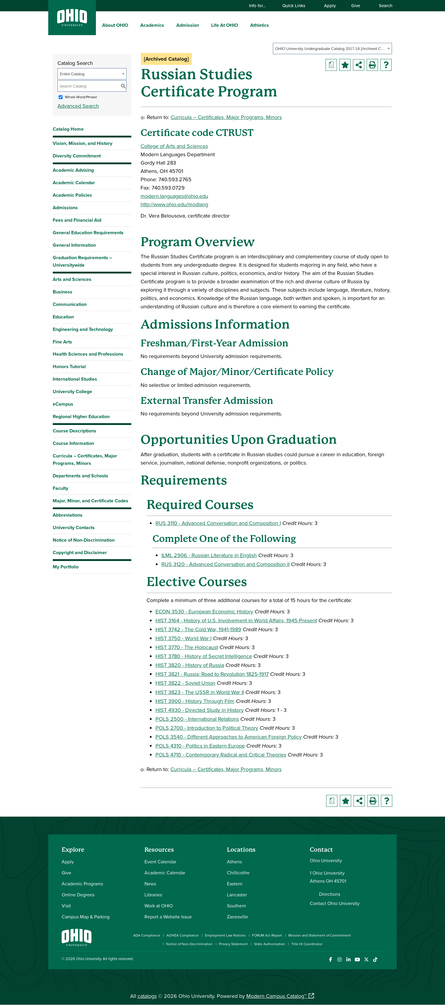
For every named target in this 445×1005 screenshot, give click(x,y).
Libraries (153, 894)
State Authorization (269, 943)
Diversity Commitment (77, 155)
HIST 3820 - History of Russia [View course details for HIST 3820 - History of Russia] (189, 665)
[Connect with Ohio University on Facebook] (330, 959)
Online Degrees (78, 894)
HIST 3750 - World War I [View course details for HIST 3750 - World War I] (183, 638)
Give (355, 5)
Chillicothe (238, 872)
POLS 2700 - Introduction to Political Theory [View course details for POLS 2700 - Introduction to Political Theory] (206, 728)
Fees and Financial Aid (77, 220)
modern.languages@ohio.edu (174, 196)
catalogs (147, 996)
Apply (330, 5)
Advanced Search (78, 106)
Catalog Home (68, 129)
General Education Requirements (88, 232)
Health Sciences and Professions (88, 354)
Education (63, 316)
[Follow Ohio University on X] (366, 959)
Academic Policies (72, 195)
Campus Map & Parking (86, 916)
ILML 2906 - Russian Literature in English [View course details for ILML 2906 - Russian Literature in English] (209, 555)
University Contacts (74, 527)
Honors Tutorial (69, 366)
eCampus (63, 404)
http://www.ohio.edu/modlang (174, 204)
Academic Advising (73, 170)
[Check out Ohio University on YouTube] (357, 959)
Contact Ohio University (335, 903)
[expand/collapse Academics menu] (168, 25)
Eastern (234, 883)
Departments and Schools (80, 475)
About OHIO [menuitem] (115, 25)
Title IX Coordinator (307, 943)
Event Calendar (160, 861)
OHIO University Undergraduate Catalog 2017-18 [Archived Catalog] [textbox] (330, 48)
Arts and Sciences (72, 279)
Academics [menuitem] (152, 25)
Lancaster (237, 894)
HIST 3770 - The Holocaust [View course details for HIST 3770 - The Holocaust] (186, 647)
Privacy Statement (233, 943)
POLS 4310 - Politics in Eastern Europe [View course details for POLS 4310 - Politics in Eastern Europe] (200, 745)
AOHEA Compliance (183, 935)
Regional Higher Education (81, 416)
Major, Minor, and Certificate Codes (90, 500)
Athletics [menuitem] (259, 25)
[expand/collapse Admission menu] (203, 25)
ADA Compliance (146, 935)
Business (62, 291)
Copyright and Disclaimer (80, 552)
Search (382, 5)
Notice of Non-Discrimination (84, 540)
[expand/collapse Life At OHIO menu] (242, 25)
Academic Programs (82, 883)
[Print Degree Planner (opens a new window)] (331, 65)
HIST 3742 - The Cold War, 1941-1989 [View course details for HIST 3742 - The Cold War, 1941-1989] (198, 629)
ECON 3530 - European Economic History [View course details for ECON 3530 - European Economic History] (204, 611)
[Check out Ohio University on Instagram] (339, 959)
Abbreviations (68, 515)
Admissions (65, 207)
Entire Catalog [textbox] (72, 74)
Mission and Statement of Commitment (319, 935)
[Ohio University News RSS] (384, 959)
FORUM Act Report (267, 935)
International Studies (75, 379)
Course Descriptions (74, 430)
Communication (70, 304)
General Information (74, 245)
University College (72, 391)
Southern (236, 905)
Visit (66, 905)
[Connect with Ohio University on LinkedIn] (348, 959)
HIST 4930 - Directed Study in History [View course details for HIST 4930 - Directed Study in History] (199, 710)
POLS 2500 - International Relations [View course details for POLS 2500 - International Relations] (197, 719)
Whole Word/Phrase (81, 96)
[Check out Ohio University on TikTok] (375, 959)
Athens (234, 861)
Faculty (60, 488)
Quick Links (296, 5)
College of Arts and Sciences (174, 146)
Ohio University (88, 958)
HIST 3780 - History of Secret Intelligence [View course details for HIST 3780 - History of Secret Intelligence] (203, 656)
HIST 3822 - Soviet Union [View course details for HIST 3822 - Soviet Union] (185, 683)
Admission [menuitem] (187, 25)
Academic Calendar (74, 182)
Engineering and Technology (83, 329)
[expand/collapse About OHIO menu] (132, 25)
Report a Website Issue (168, 916)
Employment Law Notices (225, 935)
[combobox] (332, 48)
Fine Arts (62, 341)
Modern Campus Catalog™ (276, 996)
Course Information (73, 443)
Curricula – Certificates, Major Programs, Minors (85, 459)
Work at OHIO (158, 905)
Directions (329, 894)
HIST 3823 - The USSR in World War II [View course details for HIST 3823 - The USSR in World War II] (199, 692)
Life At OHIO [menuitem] (224, 25)
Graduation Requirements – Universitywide (82, 261)
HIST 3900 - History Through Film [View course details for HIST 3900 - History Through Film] (194, 701)
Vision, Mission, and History (82, 143)
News (150, 883)
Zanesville (237, 916)
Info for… (260, 5)
